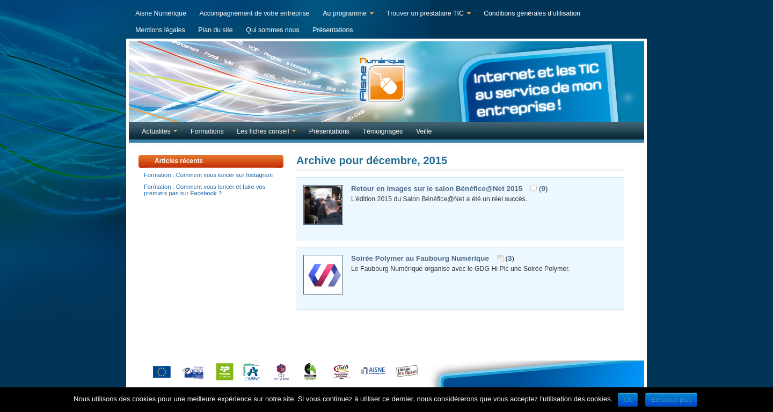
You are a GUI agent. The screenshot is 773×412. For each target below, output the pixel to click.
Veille (424, 131)
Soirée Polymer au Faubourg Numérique (420, 258)
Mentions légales (160, 30)
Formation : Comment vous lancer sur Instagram (208, 175)
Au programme (345, 14)
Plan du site (215, 30)
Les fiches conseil (263, 132)
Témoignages (383, 131)
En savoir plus (671, 399)
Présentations (332, 30)
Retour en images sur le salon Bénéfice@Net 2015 (436, 189)
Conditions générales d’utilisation (532, 13)
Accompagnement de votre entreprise (254, 13)
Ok (628, 399)
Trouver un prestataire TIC (426, 14)
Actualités (157, 132)
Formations (207, 131)
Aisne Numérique (160, 13)
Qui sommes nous (272, 30)
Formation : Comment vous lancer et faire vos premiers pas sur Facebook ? (204, 189)
